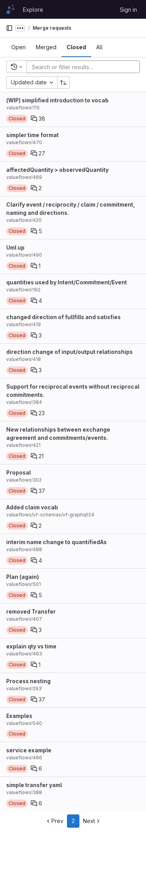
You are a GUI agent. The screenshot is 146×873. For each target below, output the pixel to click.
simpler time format (32, 135)
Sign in (128, 9)
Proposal (18, 472)
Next (92, 821)
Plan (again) (22, 576)
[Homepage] (10, 9)
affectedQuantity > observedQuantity (57, 169)
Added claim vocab (32, 507)
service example (28, 750)
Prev (54, 821)
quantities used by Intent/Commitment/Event (66, 282)
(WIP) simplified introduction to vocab (57, 100)
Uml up (15, 247)
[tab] (18, 47)
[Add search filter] (85, 67)
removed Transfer (31, 611)
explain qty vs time (31, 646)
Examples (19, 715)
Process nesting (28, 681)
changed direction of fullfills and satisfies (63, 317)
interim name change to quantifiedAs (56, 542)
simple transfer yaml (34, 785)
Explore (33, 9)
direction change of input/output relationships (69, 351)
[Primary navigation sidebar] (9, 28)
